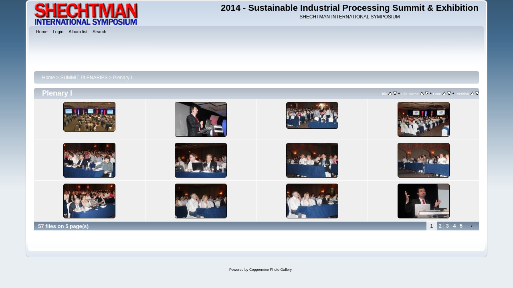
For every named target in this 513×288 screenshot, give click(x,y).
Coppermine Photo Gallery (270, 270)
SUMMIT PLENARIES (84, 77)
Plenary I (122, 77)
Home (48, 77)
